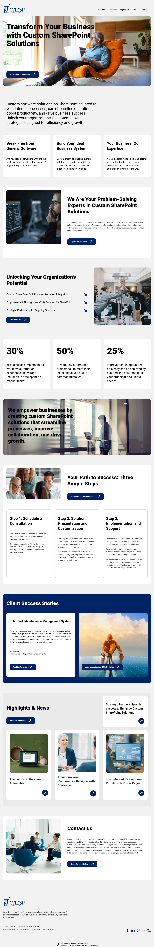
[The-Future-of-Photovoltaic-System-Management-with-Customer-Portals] (125, 735)
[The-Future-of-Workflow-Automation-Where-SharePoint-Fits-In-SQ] (29, 735)
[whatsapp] (138, 930)
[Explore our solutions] (81, 241)
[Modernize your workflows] (22, 74)
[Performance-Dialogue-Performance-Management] (77, 734)
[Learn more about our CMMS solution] (102, 667)
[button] (46, 294)
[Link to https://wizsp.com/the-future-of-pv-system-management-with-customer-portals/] (141, 793)
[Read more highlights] (20, 720)
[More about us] (18, 320)
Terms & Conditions (48, 929)
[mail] (143, 930)
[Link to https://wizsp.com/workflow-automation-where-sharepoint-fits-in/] (45, 793)
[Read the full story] (23, 667)
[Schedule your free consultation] (85, 496)
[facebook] (127, 930)
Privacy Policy (35, 929)
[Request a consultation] (82, 864)
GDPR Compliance (23, 929)
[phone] (149, 930)
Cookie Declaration (9, 929)
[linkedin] (133, 930)
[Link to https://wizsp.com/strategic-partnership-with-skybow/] (141, 721)
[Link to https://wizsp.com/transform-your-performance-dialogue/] (93, 793)
